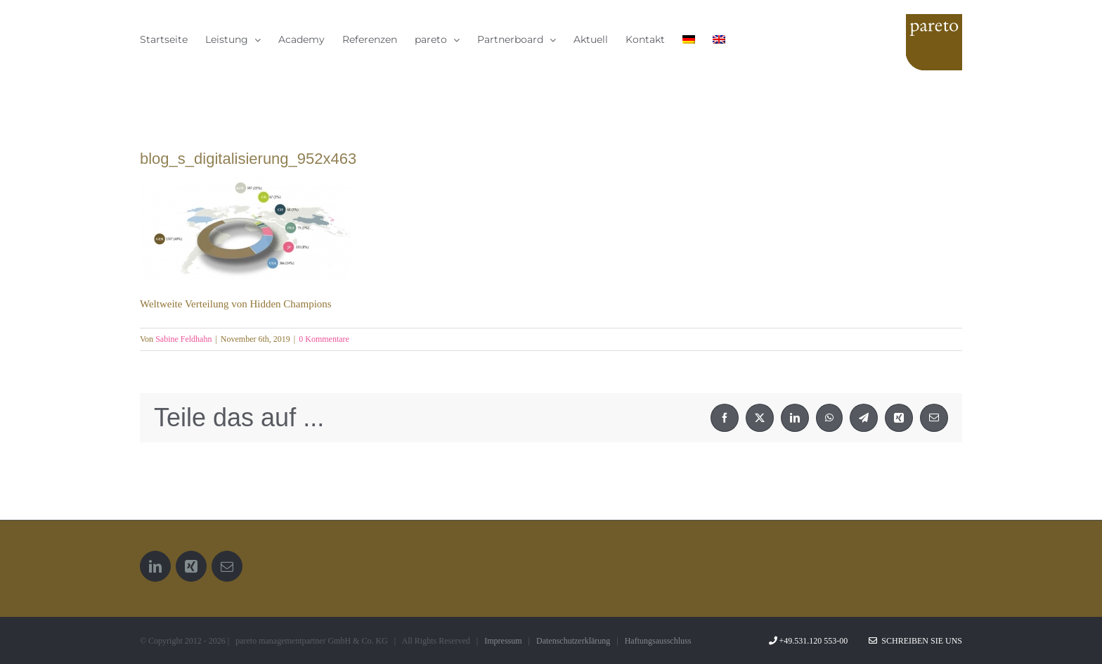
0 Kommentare (324, 339)
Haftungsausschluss (658, 641)
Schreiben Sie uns (915, 641)
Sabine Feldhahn (183, 339)
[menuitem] (688, 39)
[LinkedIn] (155, 566)
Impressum (502, 641)
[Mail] (227, 566)
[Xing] (191, 566)
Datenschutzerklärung (573, 641)
